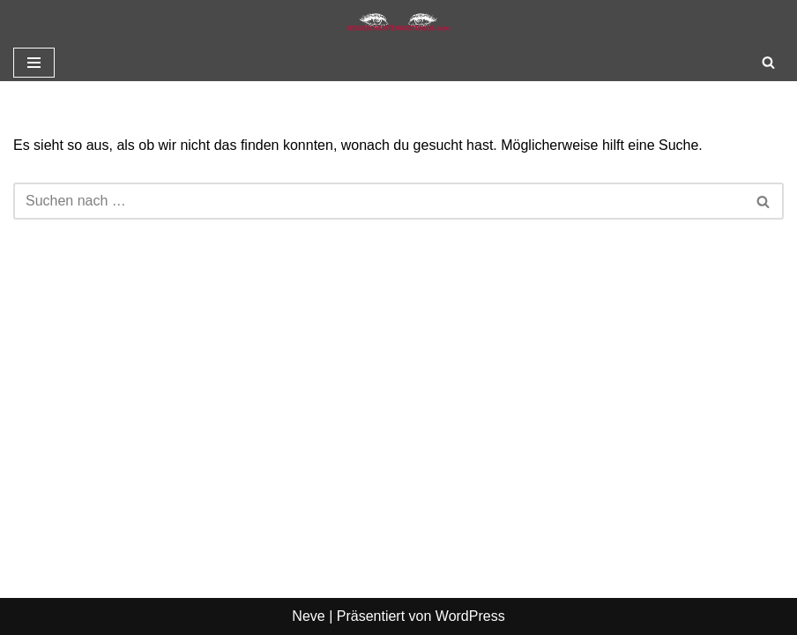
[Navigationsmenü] (34, 63)
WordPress (470, 616)
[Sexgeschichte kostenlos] (398, 22)
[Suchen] (768, 62)
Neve (308, 616)
